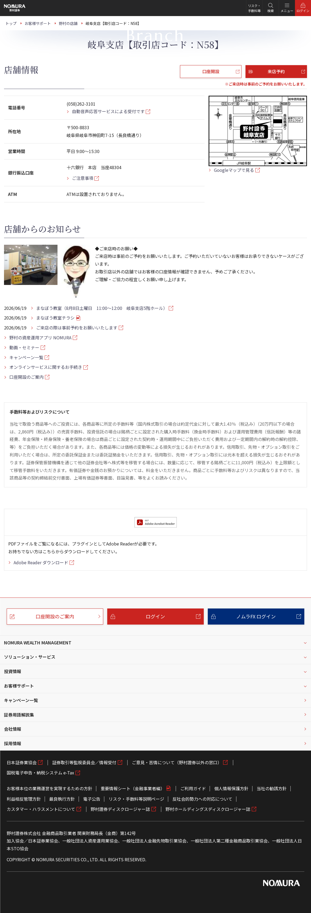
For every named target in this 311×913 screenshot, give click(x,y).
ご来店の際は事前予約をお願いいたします (76, 327)
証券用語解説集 (19, 714)
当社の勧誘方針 (272, 788)
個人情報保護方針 (231, 788)
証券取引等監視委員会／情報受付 (84, 762)
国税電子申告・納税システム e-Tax (40, 772)
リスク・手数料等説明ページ (136, 799)
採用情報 (12, 743)
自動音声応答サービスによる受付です (108, 111)
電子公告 (91, 799)
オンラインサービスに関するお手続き (45, 367)
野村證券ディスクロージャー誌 (120, 809)
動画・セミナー (24, 347)
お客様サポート (19, 685)
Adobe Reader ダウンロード (41, 562)
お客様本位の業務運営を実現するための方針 (49, 788)
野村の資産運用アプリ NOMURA (40, 337)
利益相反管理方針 (24, 799)
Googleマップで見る (234, 170)
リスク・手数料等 (254, 8)
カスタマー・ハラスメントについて (41, 809)
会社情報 (12, 729)
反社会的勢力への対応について (202, 799)
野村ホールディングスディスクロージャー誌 (208, 809)
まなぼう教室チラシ (55, 317)
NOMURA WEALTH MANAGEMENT (37, 642)
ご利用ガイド (193, 788)
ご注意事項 (82, 178)
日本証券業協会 (22, 762)
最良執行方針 (62, 799)
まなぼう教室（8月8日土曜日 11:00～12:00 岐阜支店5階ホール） (101, 308)
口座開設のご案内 (26, 377)
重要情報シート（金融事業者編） (133, 788)
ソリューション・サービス (29, 657)
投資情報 (12, 671)
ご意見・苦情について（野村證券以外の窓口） (177, 762)
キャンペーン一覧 (26, 357)
